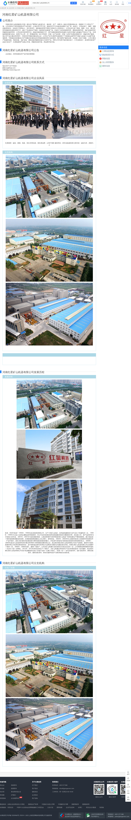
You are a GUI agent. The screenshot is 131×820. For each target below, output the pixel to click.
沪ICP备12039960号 (12, 815)
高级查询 (14, 785)
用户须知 (35, 798)
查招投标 (3, 798)
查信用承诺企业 (16, 792)
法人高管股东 (106, 62)
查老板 (2, 788)
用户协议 (35, 788)
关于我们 (35, 785)
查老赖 (2, 795)
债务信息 (104, 66)
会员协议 (35, 795)
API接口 (13, 795)
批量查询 (14, 788)
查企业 (2, 785)
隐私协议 (35, 792)
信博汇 (80, 807)
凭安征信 (10, 807)
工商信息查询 (106, 51)
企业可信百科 (70, 807)
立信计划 (50, 807)
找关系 (2, 792)
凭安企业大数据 (91, 807)
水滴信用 (3, 8)
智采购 (102, 807)
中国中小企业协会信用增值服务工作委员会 (30, 807)
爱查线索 (59, 807)
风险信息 (104, 58)
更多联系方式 (106, 55)
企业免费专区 (15, 798)
